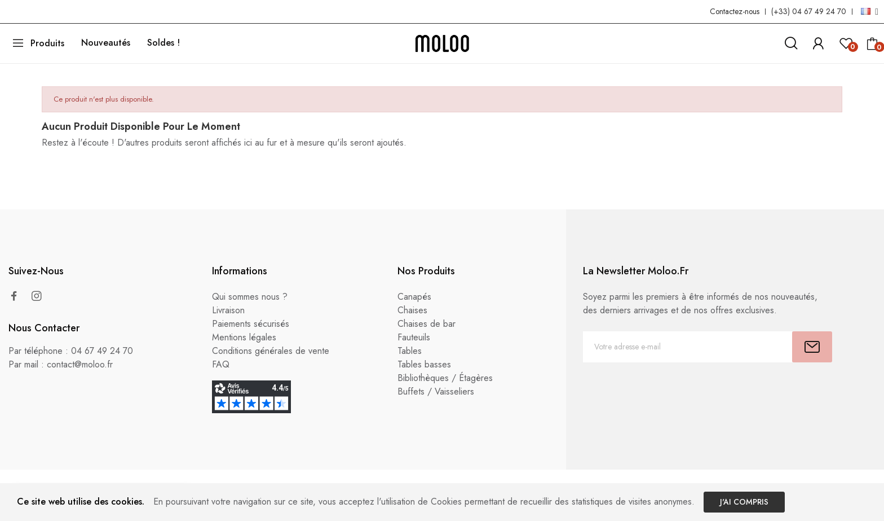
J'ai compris (744, 501)
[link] (818, 41)
